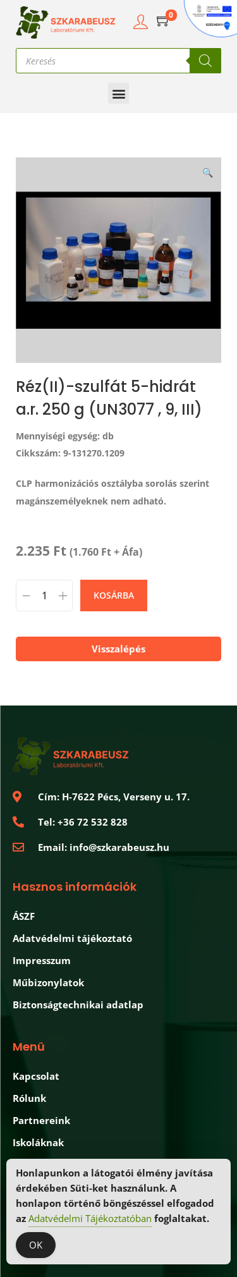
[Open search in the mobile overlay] (118, 60)
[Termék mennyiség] (44, 595)
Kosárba (114, 595)
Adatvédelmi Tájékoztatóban (90, 1219)
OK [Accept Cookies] (35, 1246)
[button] (118, 93)
